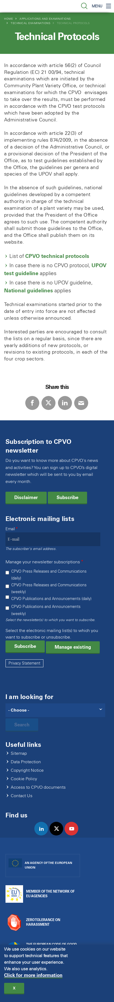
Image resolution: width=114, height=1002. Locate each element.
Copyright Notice (27, 770)
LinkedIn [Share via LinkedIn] (65, 403)
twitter (58, 834)
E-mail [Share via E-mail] (81, 403)
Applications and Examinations (45, 19)
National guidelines (28, 290)
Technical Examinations (30, 23)
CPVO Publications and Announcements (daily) (51, 598)
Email (10, 529)
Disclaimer (26, 497)
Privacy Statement (24, 663)
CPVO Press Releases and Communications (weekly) (49, 588)
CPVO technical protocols (57, 256)
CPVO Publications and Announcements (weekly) (45, 610)
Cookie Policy (24, 779)
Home (8, 19)
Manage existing (73, 647)
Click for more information (33, 977)
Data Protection (26, 762)
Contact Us (21, 796)
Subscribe (67, 497)
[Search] (55, 710)
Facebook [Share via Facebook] (32, 403)
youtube (73, 834)
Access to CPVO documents (38, 787)
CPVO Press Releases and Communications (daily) (49, 575)
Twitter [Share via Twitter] (48, 403)
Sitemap (19, 753)
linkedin (43, 834)
